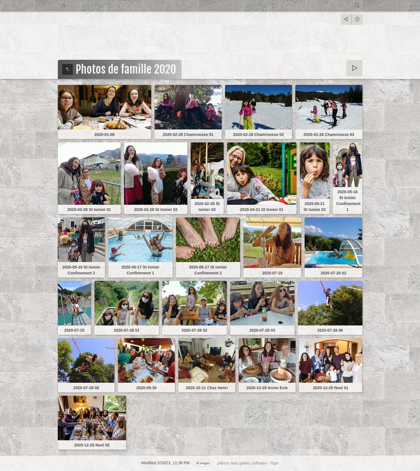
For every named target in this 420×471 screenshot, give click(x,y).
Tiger (274, 463)
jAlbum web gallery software (242, 463)
